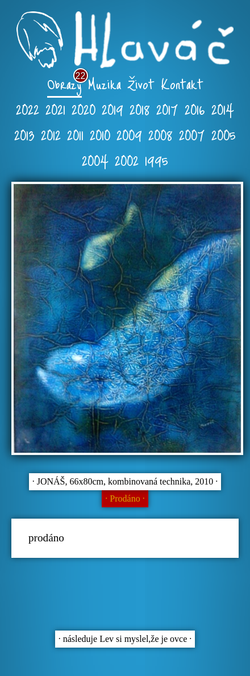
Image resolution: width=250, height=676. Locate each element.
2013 (24, 134)
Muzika (104, 83)
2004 (95, 160)
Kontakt (182, 83)
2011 (75, 134)
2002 (127, 160)
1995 (156, 160)
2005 (223, 134)
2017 (167, 109)
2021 (55, 109)
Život (141, 83)
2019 (112, 109)
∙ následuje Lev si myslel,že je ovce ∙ (125, 639)
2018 (140, 109)
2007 (192, 134)
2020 (83, 109)
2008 (160, 134)
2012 (51, 134)
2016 (195, 109)
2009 (129, 134)
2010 (100, 134)
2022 (27, 109)
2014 (222, 109)
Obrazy (64, 83)
